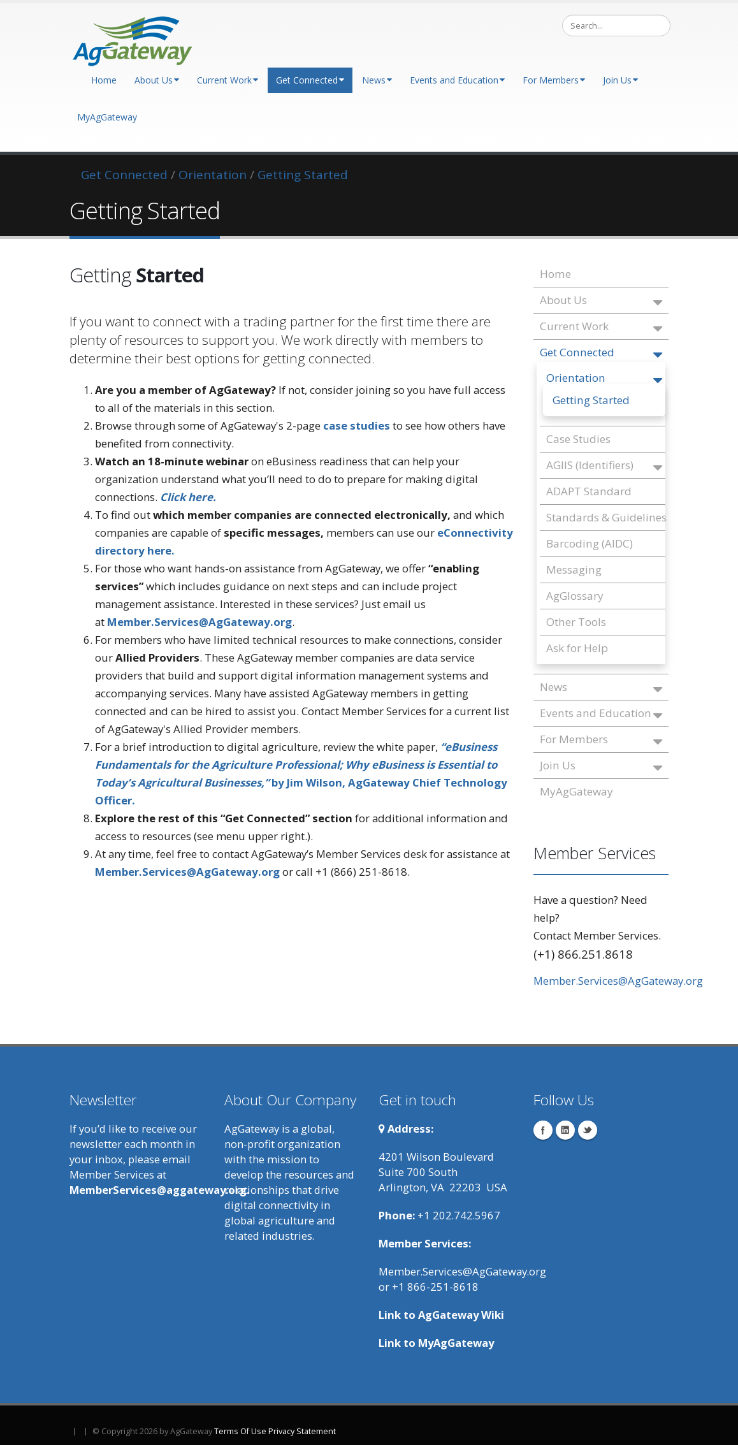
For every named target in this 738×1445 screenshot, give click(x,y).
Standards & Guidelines (604, 517)
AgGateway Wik (459, 1314)
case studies (356, 425)
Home (104, 80)
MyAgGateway (107, 117)
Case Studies (578, 439)
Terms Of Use (240, 1431)
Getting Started (591, 400)
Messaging (574, 569)
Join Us (620, 80)
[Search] (616, 25)
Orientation (604, 379)
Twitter (587, 1130)
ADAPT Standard (589, 491)
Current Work (227, 80)
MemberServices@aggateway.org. (159, 1189)
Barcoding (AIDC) (589, 543)
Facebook (543, 1130)
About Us (156, 80)
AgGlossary (575, 595)
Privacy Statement (302, 1431)
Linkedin (565, 1130)
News (377, 80)
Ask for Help (577, 648)
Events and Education (457, 80)
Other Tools (576, 621)
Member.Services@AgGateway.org (618, 980)
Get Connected (310, 80)
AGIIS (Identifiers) (604, 466)
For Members (554, 80)
